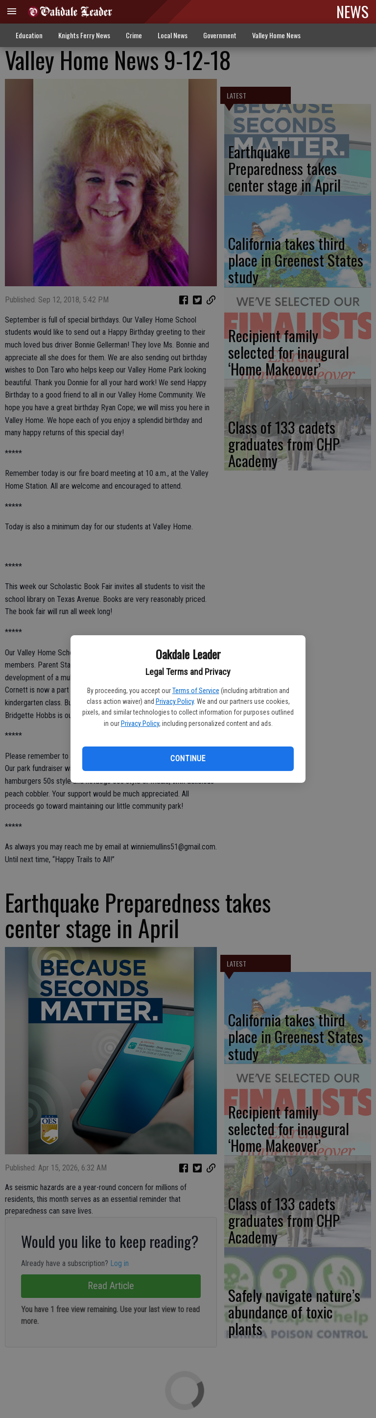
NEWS (352, 11)
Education (29, 35)
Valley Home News (276, 35)
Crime (134, 35)
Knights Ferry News (84, 35)
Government (219, 35)
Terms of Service (195, 691)
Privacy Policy (175, 701)
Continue (187, 758)
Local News (173, 35)
